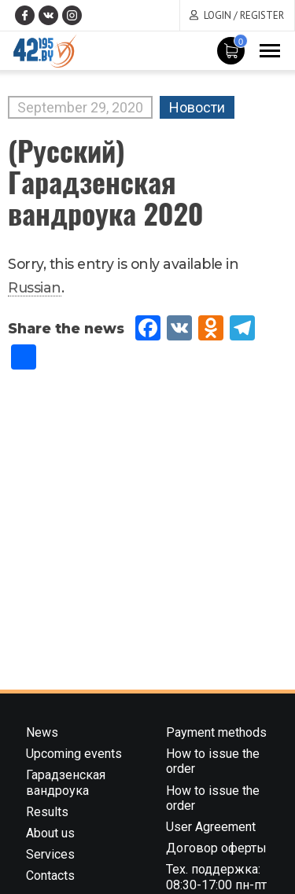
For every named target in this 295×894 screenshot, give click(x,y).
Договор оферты (216, 848)
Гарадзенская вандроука (65, 782)
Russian (34, 287)
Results (47, 811)
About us (50, 833)
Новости (197, 107)
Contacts (50, 875)
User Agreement (211, 826)
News (42, 732)
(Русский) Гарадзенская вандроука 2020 (105, 181)
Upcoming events (74, 753)
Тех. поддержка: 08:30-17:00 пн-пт (216, 877)
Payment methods (216, 732)
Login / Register (244, 15)
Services (50, 854)
